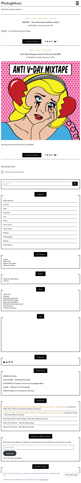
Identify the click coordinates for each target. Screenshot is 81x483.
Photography (7, 237)
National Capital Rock (10, 279)
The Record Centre (9, 308)
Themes (6, 281)
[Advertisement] (20, 335)
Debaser (6, 296)
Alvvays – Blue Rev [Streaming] (23, 423)
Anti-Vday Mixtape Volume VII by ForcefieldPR (40, 54)
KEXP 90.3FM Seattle (10, 300)
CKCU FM (6, 261)
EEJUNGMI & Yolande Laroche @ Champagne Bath (23, 383)
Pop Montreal (8, 306)
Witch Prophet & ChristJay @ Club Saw (18, 391)
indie (27, 18)
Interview (6, 212)
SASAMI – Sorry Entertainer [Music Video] (40, 22)
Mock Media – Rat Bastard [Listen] (16, 380)
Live (4, 217)
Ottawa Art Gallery (9, 263)
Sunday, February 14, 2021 (45, 57)
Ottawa (5, 233)
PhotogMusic (11, 3)
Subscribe (10, 453)
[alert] (40, 172)
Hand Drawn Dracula (10, 298)
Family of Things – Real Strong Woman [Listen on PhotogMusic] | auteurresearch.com (33, 413)
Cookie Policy (44, 479)
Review (53, 18)
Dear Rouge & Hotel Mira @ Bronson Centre (32, 419)
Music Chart (7, 225)
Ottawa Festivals (9, 265)
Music (34, 18)
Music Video (43, 18)
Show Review (8, 245)
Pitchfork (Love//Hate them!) (13, 304)
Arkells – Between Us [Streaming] (16, 387)
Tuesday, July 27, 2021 (46, 25)
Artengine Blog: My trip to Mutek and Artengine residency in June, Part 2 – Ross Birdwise (35, 407)
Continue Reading (32, 41)
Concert (6, 204)
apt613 (5, 259)
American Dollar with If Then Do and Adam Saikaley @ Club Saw (39, 408)
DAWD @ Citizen (10, 376)
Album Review (8, 200)
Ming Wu (33, 25)
